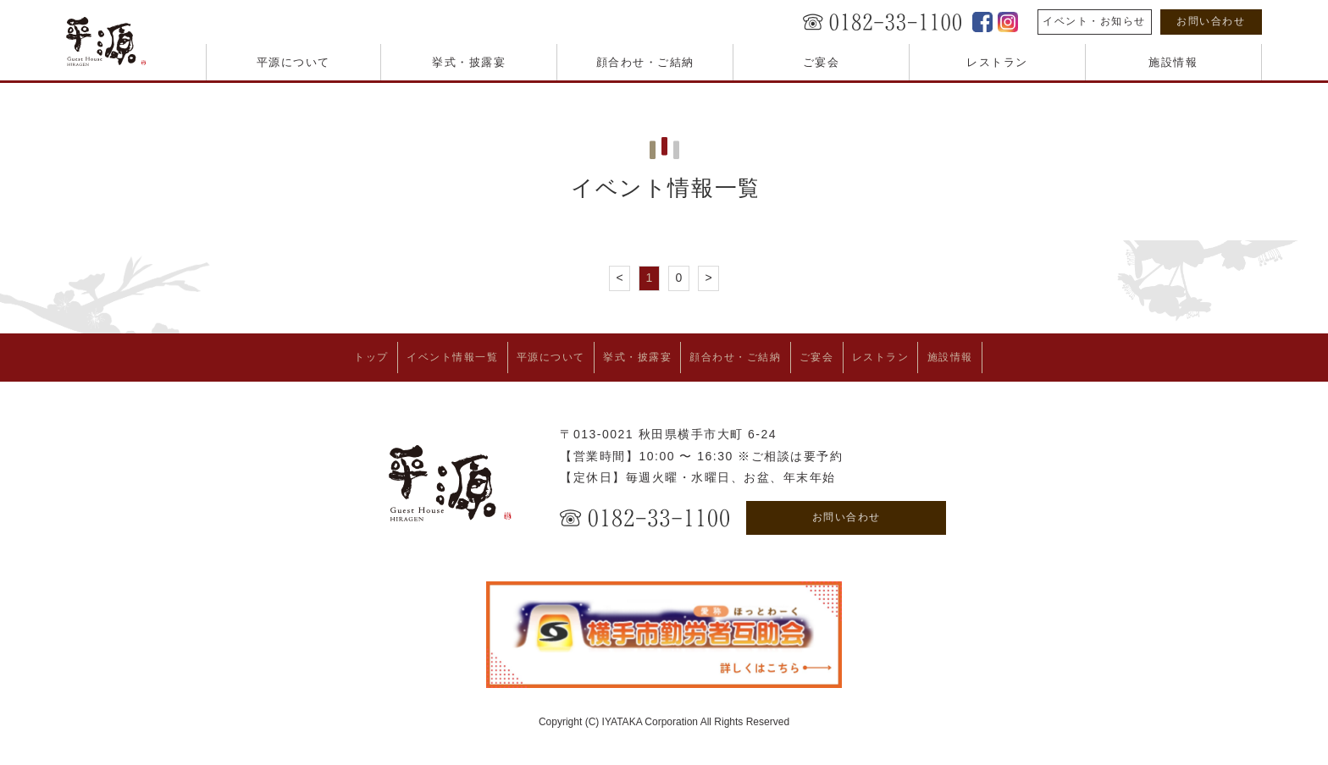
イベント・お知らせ (1094, 21)
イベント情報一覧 (410, 354)
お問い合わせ (1210, 21)
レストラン (997, 62)
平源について (293, 62)
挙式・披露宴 (469, 62)
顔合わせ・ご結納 (645, 62)
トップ (313, 354)
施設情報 (1173, 62)
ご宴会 (821, 62)
